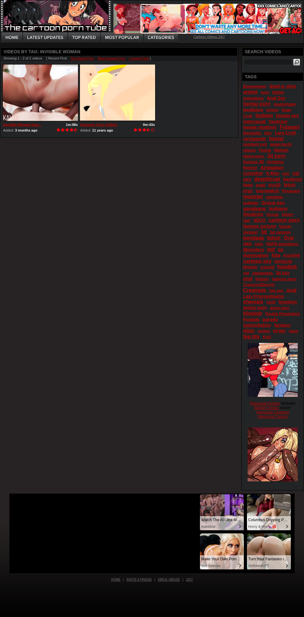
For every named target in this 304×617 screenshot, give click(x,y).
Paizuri (262, 279)
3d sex (283, 272)
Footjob (251, 319)
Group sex (273, 202)
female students (260, 127)
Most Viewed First (111, 58)
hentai (276, 138)
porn (265, 92)
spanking (274, 197)
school (264, 331)
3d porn (276, 155)
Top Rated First (82, 58)
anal (291, 290)
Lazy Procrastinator (263, 296)
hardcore (278, 121)
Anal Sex (276, 98)
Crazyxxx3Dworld (259, 285)
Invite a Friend (139, 579)
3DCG (259, 220)
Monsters (253, 249)
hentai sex (287, 115)
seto (259, 243)
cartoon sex (257, 261)
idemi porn (253, 156)
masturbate (285, 104)
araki (260, 185)
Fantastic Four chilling (98, 125)
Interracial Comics (265, 403)
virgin (279, 330)
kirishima (275, 162)
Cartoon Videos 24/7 (209, 37)
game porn (279, 308)
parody (270, 319)
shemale (253, 301)
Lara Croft (285, 132)
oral (247, 278)
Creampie (254, 290)
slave (293, 331)
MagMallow (253, 110)
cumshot (253, 173)
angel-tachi (281, 144)
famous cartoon (259, 226)
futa (276, 255)
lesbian (264, 115)
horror (250, 167)
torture (272, 110)
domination (256, 255)
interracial (254, 121)
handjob (287, 266)
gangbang (254, 208)
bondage (253, 238)
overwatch (267, 190)
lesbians (278, 208)
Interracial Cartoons (272, 412)
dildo (248, 330)
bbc (268, 133)
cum (270, 301)
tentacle (283, 261)
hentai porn (256, 103)
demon (281, 150)
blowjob (252, 313)
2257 (189, 579)
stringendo (254, 138)
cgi (246, 273)
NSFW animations (282, 244)
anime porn (255, 307)
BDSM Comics (266, 408)
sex (285, 173)
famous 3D (253, 161)
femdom (288, 301)
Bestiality (252, 133)
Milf (271, 249)
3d (264, 232)
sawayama (262, 273)
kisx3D (275, 185)
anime (250, 92)
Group (272, 214)
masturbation (257, 325)
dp (280, 249)
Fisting (265, 150)
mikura (249, 150)
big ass (276, 290)
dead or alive (282, 86)
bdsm (274, 238)
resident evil (255, 144)
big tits (251, 336)
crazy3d (267, 267)
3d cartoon (280, 232)
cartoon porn (284, 220)
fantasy (282, 325)
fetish (289, 184)
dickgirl (250, 232)
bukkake (250, 203)
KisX (267, 337)
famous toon (284, 279)
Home (115, 579)
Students (253, 214)
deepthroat (267, 179)
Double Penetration (282, 314)
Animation (271, 167)
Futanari (290, 127)
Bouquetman (254, 86)
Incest (285, 226)
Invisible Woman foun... (22, 125)
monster (253, 196)
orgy (248, 190)
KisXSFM (291, 255)
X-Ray (273, 173)
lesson (250, 266)
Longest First (139, 58)
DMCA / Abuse (169, 579)
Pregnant (291, 191)
